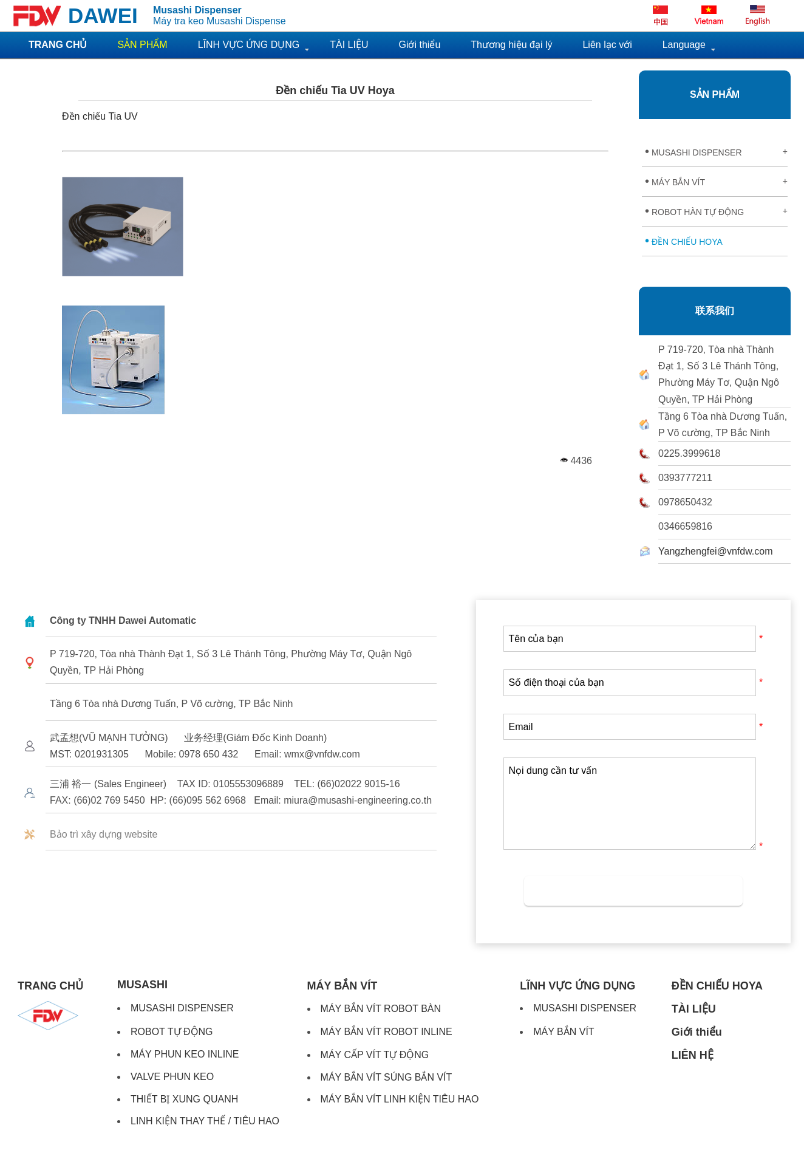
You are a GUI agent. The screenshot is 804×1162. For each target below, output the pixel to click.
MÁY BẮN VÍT (716, 181)
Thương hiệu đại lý (511, 44)
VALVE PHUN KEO (172, 1076)
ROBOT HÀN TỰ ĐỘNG (716, 211)
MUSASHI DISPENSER (716, 151)
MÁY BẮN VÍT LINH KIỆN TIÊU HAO (400, 1099)
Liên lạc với (607, 44)
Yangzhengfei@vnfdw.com (715, 551)
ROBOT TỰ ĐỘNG (172, 1032)
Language (684, 44)
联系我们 (714, 311)
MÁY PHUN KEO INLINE (185, 1054)
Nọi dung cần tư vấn (629, 803)
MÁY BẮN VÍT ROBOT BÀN (381, 1008)
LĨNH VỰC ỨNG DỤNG (249, 44)
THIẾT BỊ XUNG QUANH (184, 1099)
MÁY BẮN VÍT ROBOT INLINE (386, 1032)
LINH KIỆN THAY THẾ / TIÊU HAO (205, 1121)
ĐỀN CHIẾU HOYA (684, 240)
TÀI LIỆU (349, 44)
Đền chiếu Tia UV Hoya (335, 90)
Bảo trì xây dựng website (103, 834)
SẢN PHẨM (715, 94)
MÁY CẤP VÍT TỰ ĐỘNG (375, 1055)
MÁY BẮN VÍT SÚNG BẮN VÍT (386, 1077)
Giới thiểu (419, 44)
